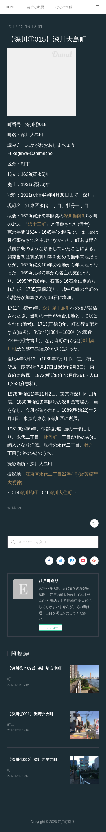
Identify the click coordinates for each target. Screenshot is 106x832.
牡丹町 (50, 437)
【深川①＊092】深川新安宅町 (34, 668)
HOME (11, 7)
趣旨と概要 (35, 7)
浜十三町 (37, 224)
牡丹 (88, 445)
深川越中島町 (56, 308)
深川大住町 (60, 492)
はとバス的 (63, 7)
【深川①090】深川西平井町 (32, 760)
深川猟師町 (75, 216)
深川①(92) (14, 507)
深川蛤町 (29, 492)
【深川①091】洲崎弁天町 (30, 714)
